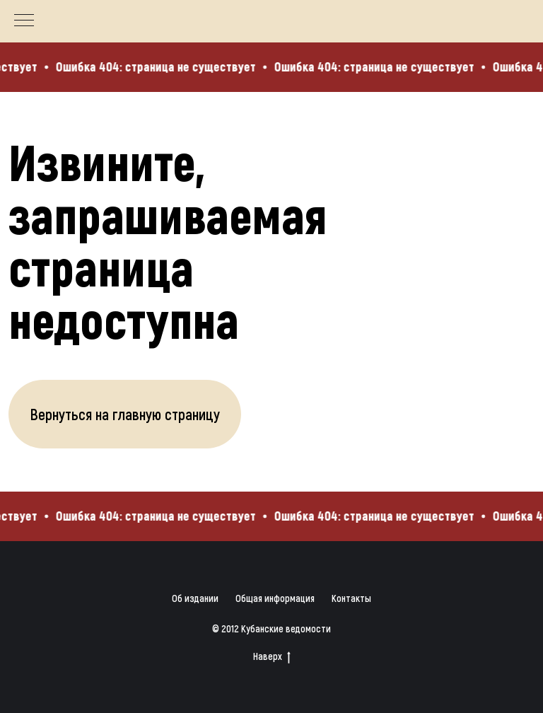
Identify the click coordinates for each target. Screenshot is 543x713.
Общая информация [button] (275, 598)
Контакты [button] (351, 598)
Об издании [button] (195, 598)
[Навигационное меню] (24, 21)
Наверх (272, 656)
